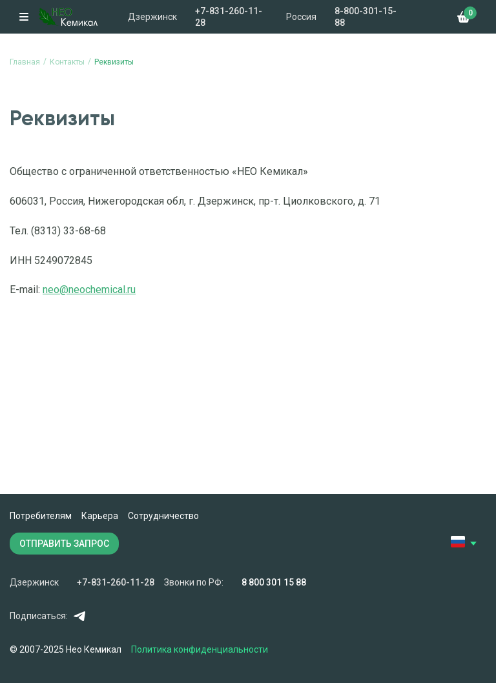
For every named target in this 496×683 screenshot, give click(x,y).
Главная (25, 61)
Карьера (99, 516)
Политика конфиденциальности (199, 649)
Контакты (67, 61)
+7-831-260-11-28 (228, 17)
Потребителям (41, 516)
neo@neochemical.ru (89, 289)
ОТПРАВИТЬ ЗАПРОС (64, 543)
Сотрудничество (163, 516)
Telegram (79, 616)
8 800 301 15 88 (274, 582)
